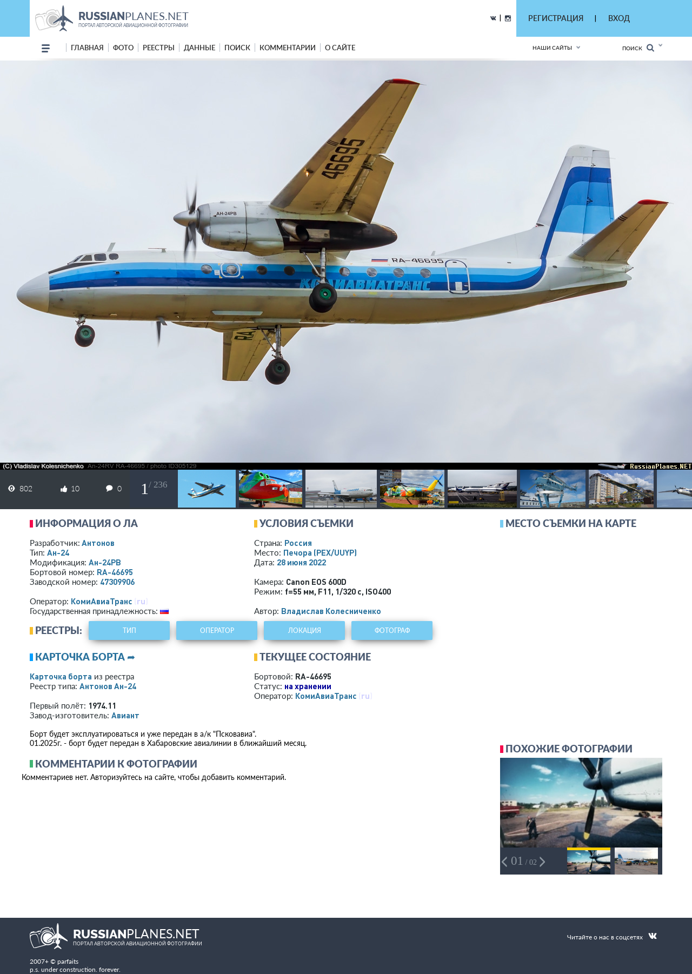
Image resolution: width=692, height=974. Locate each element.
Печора (320, 552)
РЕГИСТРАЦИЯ (555, 18)
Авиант (125, 715)
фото (123, 47)
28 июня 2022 (301, 562)
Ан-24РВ (105, 562)
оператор (217, 630)
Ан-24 (58, 552)
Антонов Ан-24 (107, 686)
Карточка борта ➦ (85, 657)
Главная (87, 47)
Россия (298, 543)
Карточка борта (61, 676)
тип (129, 630)
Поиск (638, 48)
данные (199, 47)
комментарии (288, 47)
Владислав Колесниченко (331, 611)
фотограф (392, 630)
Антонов (98, 543)
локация (304, 630)
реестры (159, 47)
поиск (237, 47)
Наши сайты (552, 47)
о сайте (340, 47)
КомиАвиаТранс (101, 601)
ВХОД (619, 18)
